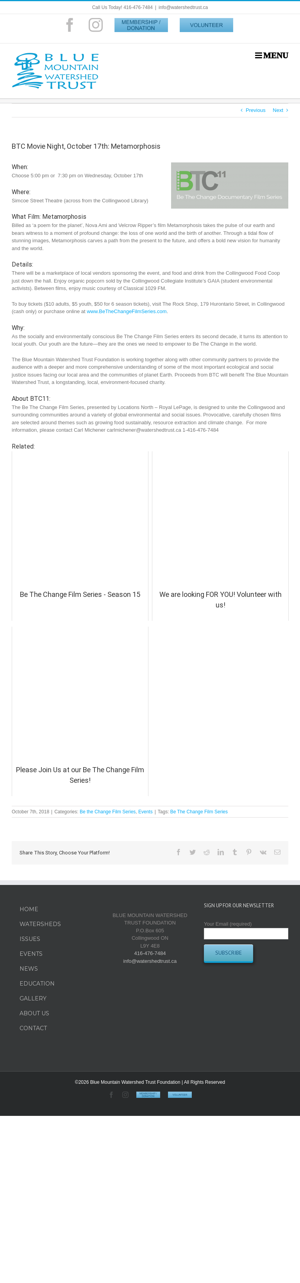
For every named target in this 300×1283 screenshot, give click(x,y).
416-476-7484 (150, 953)
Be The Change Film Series (199, 811)
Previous (256, 110)
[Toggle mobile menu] (271, 55)
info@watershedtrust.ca (183, 7)
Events (145, 811)
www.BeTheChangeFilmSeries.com (126, 311)
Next (278, 110)
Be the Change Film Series (108, 811)
